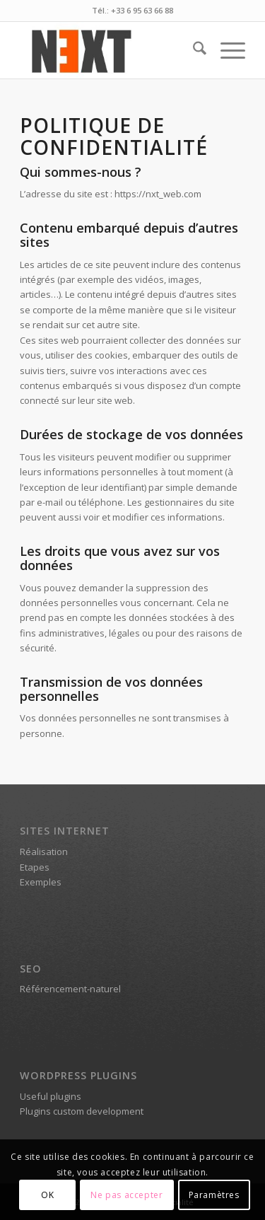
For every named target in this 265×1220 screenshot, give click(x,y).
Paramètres (214, 1195)
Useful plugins (50, 1096)
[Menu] (225, 50)
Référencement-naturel (70, 988)
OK (47, 1195)
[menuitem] (192, 50)
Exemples (40, 882)
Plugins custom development (81, 1111)
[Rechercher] (192, 50)
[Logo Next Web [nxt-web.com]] (110, 50)
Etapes (34, 867)
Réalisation (44, 851)
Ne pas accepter (126, 1195)
